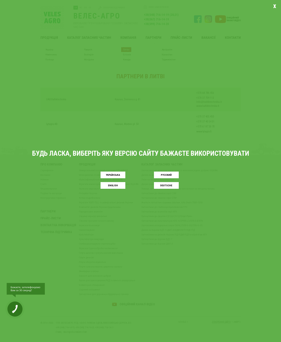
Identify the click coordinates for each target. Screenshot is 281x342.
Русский (166, 174)
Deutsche (166, 185)
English (113, 185)
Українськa (113, 174)
